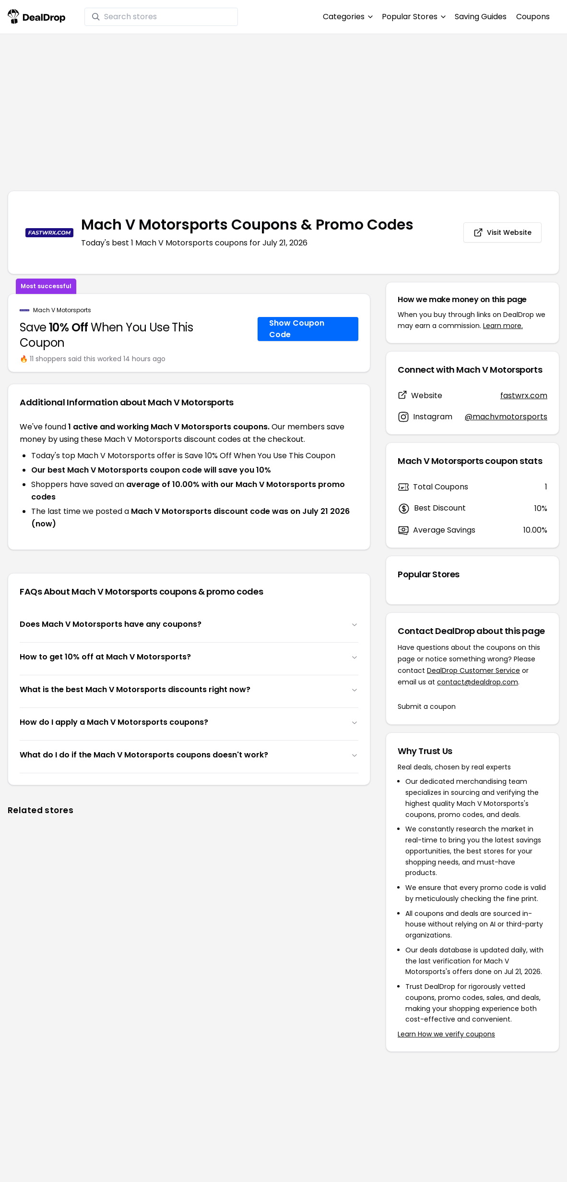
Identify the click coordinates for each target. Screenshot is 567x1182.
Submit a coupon (427, 706)
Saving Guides (481, 16)
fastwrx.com (523, 395)
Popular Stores (413, 16)
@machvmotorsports (506, 416)
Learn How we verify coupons (446, 1034)
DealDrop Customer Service (473, 670)
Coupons (533, 16)
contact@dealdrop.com (477, 682)
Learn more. (503, 325)
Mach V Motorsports (62, 310)
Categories (347, 16)
